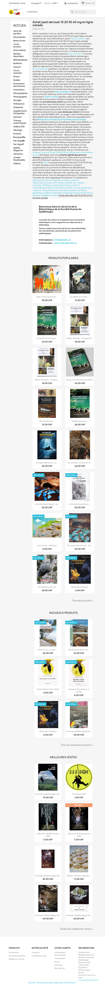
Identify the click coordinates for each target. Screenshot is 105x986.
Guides (16, 80)
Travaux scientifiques (19, 121)
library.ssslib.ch (78, 38)
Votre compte (62, 948)
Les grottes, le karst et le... (80, 462)
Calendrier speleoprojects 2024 (78, 834)
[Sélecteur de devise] (55, 3)
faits (46, 162)
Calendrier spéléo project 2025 (48, 834)
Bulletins (17, 63)
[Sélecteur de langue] (36, 3)
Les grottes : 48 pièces (47, 545)
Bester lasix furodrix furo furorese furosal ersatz (61, 119)
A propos (32, 11)
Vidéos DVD (19, 126)
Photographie (19, 96)
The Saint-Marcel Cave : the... (80, 545)
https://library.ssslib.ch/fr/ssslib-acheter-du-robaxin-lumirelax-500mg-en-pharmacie (59, 184)
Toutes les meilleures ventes (77, 929)
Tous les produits (83, 600)
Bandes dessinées (18, 55)
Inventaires (19, 89)
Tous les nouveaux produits (77, 745)
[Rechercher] (83, 11)
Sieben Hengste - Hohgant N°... (79, 338)
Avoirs (57, 961)
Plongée (17, 100)
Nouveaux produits (17, 956)
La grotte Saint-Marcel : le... (47, 504)
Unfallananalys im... (80, 421)
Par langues (19, 140)
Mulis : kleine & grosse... (47, 297)
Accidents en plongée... (47, 338)
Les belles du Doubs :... (80, 297)
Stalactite (18, 107)
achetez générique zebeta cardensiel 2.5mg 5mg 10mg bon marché (61, 191)
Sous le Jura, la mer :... (48, 649)
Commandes (59, 958)
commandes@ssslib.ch (65, 243)
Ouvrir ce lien (51, 96)
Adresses (58, 965)
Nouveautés (19, 37)
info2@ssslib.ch (62, 239)
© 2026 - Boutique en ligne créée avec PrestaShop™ (52, 982)
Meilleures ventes (16, 959)
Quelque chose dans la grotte (79, 690)
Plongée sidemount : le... (47, 462)
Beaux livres (19, 40)
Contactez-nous (17, 3)
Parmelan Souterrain (47, 587)
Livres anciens (17, 45)
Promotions (14, 952)
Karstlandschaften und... (79, 649)
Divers (16, 76)
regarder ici (58, 180)
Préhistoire (18, 104)
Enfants (17, 133)
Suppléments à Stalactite (19, 112)
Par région (18, 144)
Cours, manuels (17, 71)
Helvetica (18, 154)
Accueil (19, 25)
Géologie (17, 130)
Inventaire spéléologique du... (79, 731)
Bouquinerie (19, 137)
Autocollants (19, 50)
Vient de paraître (17, 32)
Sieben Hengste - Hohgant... (47, 380)
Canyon (17, 67)
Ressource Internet (42, 180)
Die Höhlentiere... (47, 421)
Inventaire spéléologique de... (48, 794)
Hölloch (17, 163)
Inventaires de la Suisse (19, 84)
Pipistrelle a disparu (79, 587)
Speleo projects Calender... (79, 875)
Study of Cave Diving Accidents (79, 380)
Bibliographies (19, 60)
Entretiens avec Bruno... (79, 504)
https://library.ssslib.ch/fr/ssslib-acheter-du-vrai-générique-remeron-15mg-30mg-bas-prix (62, 189)
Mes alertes (59, 968)
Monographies (19, 93)
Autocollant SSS (79, 794)
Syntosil (17, 117)
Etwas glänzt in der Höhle (48, 689)
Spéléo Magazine (18, 149)
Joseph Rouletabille (19, 158)
